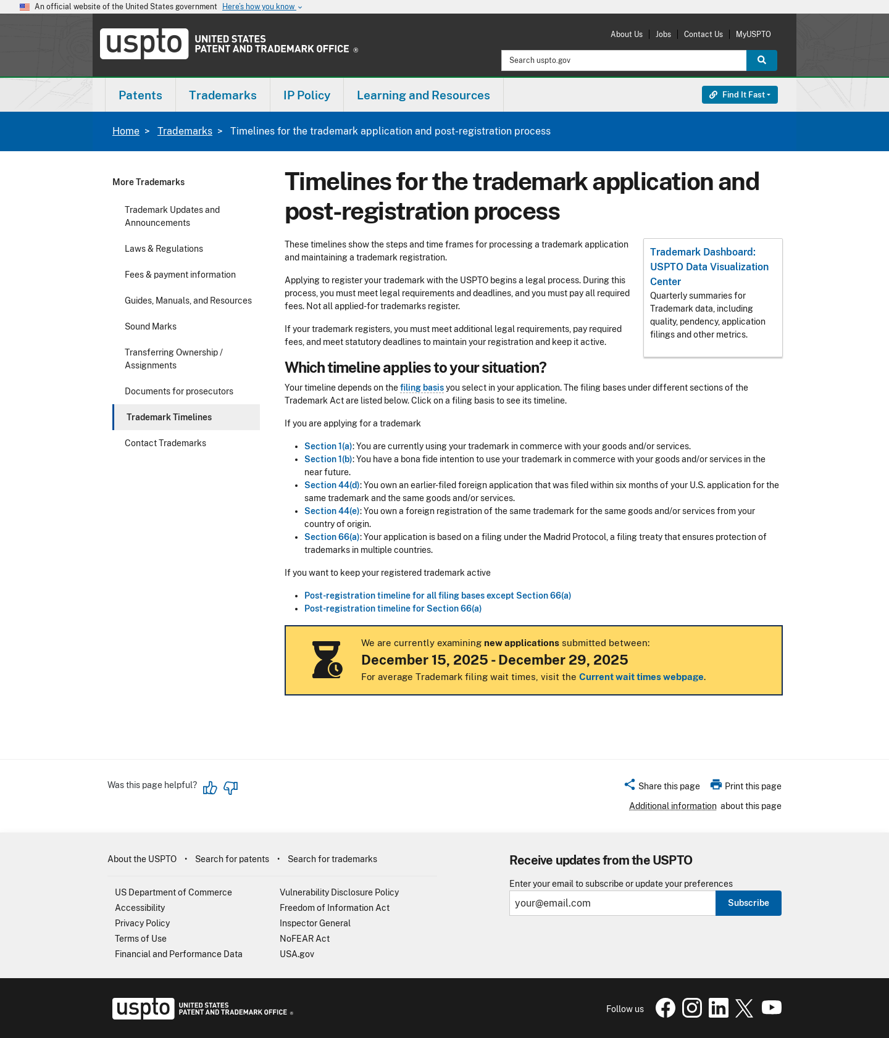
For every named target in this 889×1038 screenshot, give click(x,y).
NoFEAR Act (305, 939)
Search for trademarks (332, 859)
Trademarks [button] (223, 95)
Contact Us (703, 34)
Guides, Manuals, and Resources (188, 300)
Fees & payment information (180, 275)
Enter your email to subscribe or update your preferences (621, 884)
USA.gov (297, 954)
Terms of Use (141, 939)
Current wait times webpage (641, 676)
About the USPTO (142, 859)
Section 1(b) (328, 459)
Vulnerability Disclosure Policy (339, 892)
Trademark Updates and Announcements (172, 216)
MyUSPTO (753, 34)
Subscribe (748, 903)
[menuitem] (140, 95)
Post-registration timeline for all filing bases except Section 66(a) (438, 595)
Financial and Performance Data (179, 954)
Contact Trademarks (165, 443)
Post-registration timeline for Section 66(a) (393, 608)
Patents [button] (140, 95)
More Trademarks (148, 182)
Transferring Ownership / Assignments (174, 358)
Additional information (673, 806)
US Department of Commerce (173, 892)
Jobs (663, 34)
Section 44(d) (332, 485)
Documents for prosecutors (179, 391)
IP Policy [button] (306, 95)
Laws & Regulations (164, 249)
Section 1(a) (328, 446)
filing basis (422, 387)
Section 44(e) (332, 511)
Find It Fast (737, 94)
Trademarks (184, 131)
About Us (627, 34)
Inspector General (315, 923)
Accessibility (140, 908)
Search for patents (232, 859)
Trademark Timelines (169, 417)
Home (126, 131)
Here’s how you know (263, 7)
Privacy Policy (142, 923)
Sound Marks (151, 326)
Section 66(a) (332, 537)
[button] (661, 788)
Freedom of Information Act (335, 908)
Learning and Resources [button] (423, 95)
